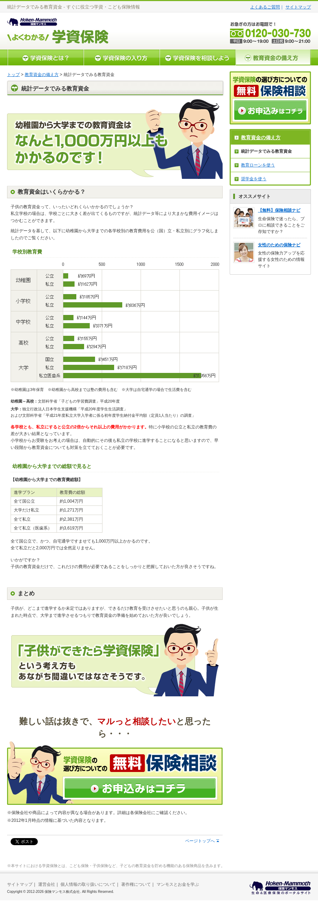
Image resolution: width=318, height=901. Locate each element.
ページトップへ (200, 840)
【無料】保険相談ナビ (279, 210)
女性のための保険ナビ (279, 244)
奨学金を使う (253, 178)
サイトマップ (298, 7)
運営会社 (46, 884)
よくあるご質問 (265, 7)
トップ (13, 74)
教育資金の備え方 (42, 74)
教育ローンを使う (258, 165)
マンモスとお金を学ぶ (178, 884)
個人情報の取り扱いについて (88, 884)
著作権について (136, 884)
